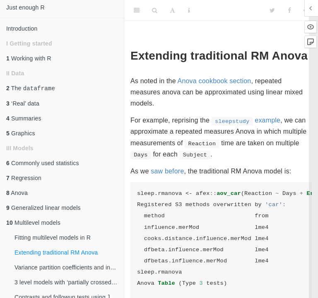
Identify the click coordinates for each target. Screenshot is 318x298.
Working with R (28, 58)
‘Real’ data (22, 104)
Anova (17, 193)
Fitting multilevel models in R (52, 238)
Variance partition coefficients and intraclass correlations (69, 268)
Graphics (20, 134)
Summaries (23, 119)
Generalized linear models (43, 208)
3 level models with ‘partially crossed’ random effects (69, 283)
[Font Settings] (172, 10)
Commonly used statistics (42, 164)
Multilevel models (33, 223)
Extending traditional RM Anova (56, 253)
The (30, 89)
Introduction (22, 28)
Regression (23, 178)
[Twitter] (272, 10)
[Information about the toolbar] (189, 10)
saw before (167, 171)
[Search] (155, 10)
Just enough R (25, 7)
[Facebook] (289, 10)
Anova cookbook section (214, 80)
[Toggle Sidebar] (137, 10)
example (246, 120)
